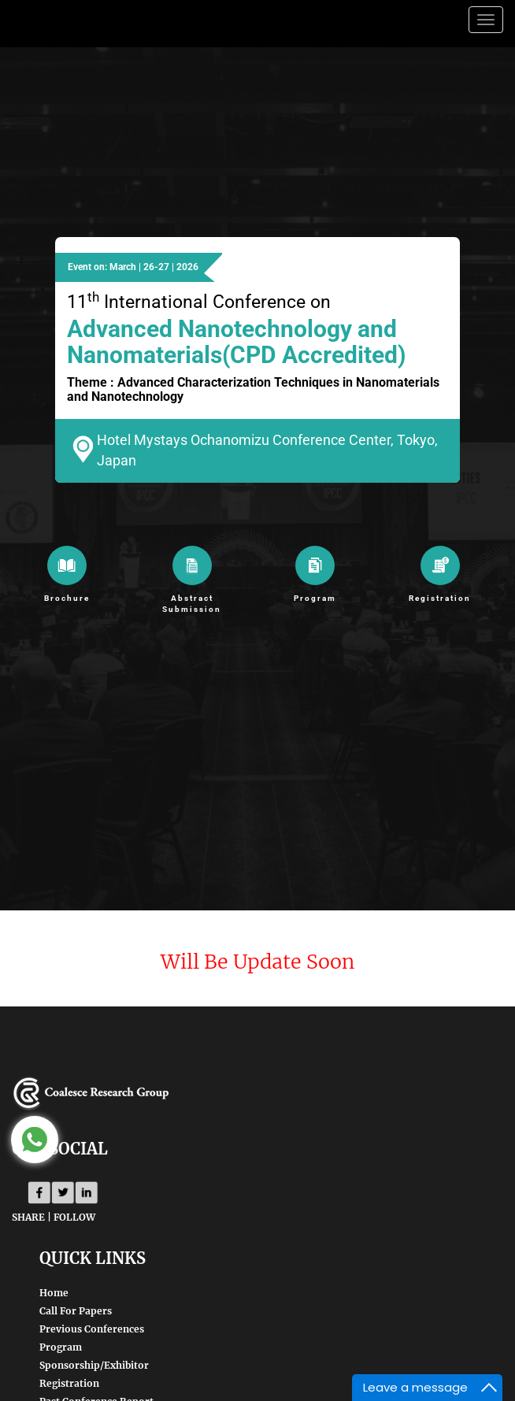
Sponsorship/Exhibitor (94, 1365)
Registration (69, 1383)
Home (54, 1293)
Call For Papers (75, 1311)
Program (60, 1347)
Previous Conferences (91, 1329)
